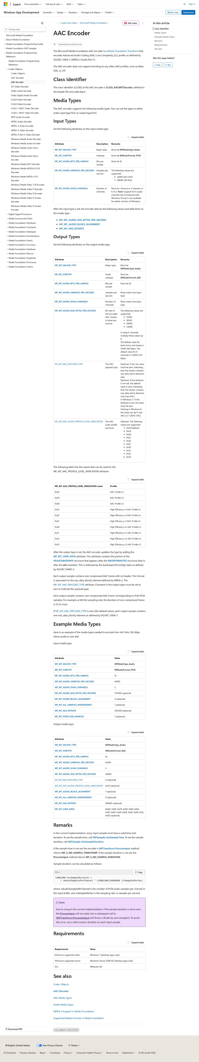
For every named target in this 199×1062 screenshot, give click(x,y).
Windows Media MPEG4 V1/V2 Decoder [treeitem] (25, 170)
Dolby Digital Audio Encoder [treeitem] (24, 95)
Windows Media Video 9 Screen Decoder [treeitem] (26, 199)
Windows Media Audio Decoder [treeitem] (26, 139)
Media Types (160, 32)
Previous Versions (28, 1052)
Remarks (158, 40)
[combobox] (25, 29)
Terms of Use (112, 1052)
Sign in (192, 3)
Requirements (160, 44)
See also (158, 48)
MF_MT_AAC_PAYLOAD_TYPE (69, 364)
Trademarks (127, 1052)
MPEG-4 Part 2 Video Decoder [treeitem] (25, 134)
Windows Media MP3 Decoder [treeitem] (25, 164)
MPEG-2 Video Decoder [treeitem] (22, 130)
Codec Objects (61, 984)
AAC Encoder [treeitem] (17, 82)
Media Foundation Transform (122, 51)
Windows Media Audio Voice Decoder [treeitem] (24, 149)
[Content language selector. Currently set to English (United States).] (18, 1045)
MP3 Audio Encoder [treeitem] (20, 117)
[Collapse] (42, 23)
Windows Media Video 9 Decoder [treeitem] (27, 189)
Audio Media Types (63, 1004)
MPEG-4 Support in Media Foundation (73, 1011)
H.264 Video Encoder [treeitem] (21, 104)
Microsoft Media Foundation (93, 22)
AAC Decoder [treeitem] (17, 77)
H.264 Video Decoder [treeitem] (21, 99)
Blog (42, 1052)
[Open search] (184, 4)
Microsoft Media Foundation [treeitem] (19, 35)
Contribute (55, 1052)
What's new (173, 12)
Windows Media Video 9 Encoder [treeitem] (26, 193)
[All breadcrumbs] (56, 23)
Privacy (67, 1052)
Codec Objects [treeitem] (18, 73)
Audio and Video (69, 22)
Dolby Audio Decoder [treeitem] (21, 90)
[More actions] (143, 23)
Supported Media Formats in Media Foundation (78, 1018)
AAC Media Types (62, 997)
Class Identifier (161, 28)
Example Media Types (164, 36)
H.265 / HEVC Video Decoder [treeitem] (25, 108)
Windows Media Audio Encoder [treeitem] (26, 143)
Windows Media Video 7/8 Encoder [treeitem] (27, 184)
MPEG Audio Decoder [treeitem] (21, 121)
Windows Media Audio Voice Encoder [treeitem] (24, 157)
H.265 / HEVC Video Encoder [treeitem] (25, 112)
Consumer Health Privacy (88, 1052)
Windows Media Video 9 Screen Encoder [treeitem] (26, 208)
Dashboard (188, 12)
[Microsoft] (6, 4)
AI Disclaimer (10, 1052)
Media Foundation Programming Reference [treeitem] (24, 62)
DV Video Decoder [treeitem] (20, 86)
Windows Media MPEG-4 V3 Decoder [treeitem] (24, 178)
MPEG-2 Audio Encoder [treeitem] (22, 125)
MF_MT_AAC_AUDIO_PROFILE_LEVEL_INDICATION (79, 421)
